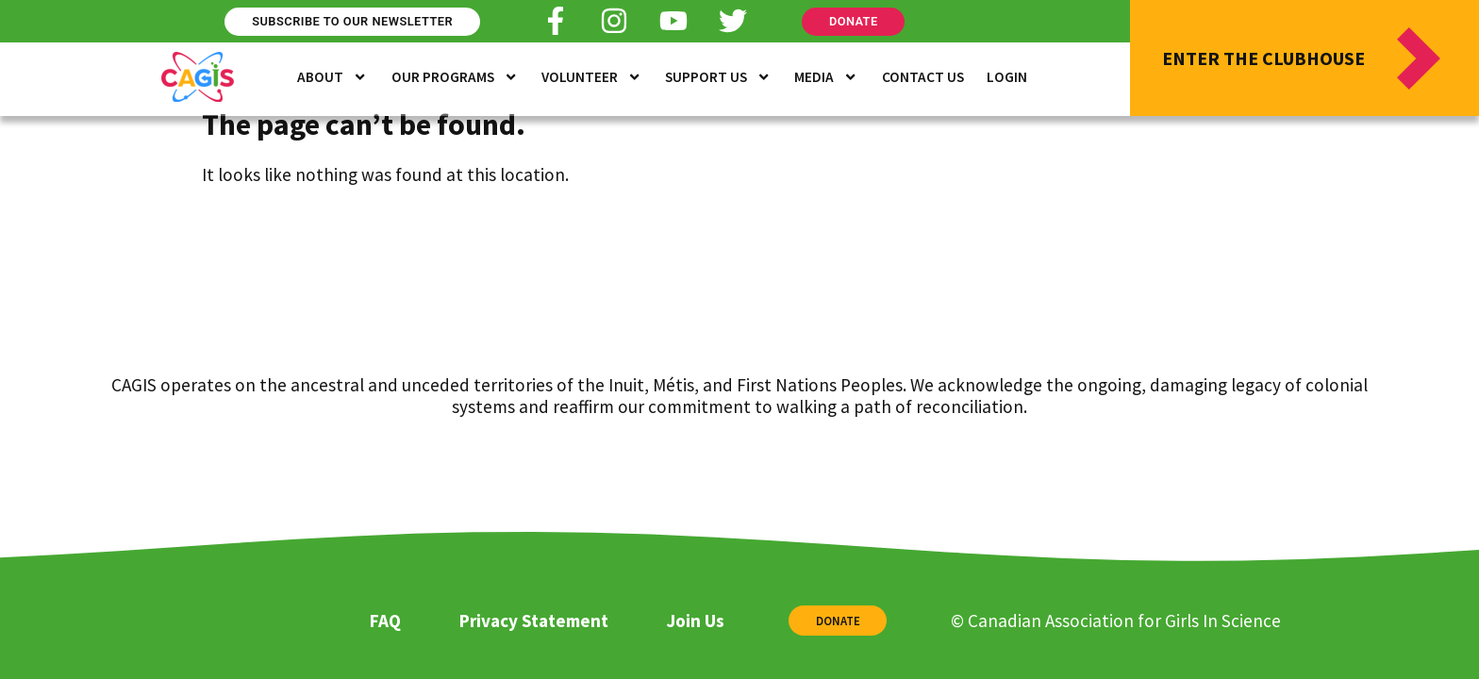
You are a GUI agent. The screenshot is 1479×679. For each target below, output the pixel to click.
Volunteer (591, 77)
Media (825, 77)
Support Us (718, 77)
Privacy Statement (533, 621)
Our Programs (454, 77)
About (332, 77)
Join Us (695, 621)
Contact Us (923, 77)
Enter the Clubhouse (1263, 58)
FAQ (385, 621)
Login (1007, 77)
